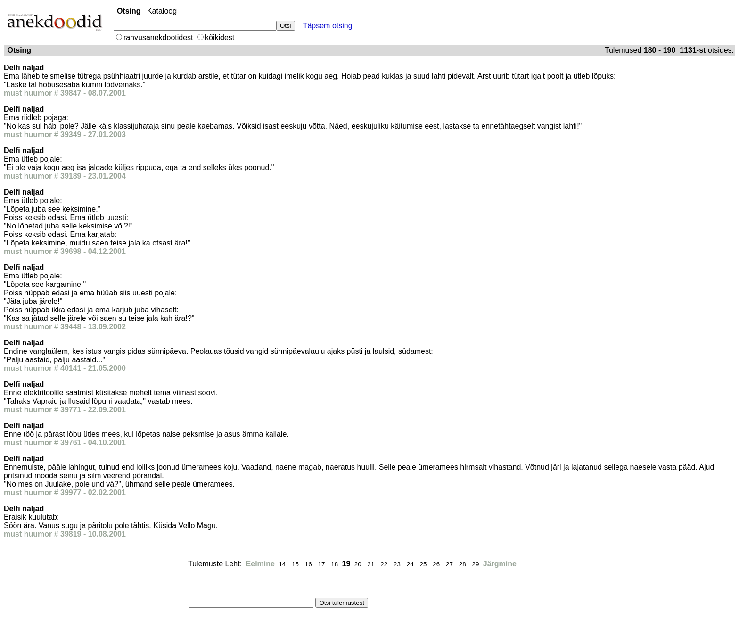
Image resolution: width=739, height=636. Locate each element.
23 (397, 564)
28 (462, 564)
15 (295, 564)
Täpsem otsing (328, 26)
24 (410, 564)
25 (423, 564)
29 (475, 564)
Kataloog (162, 11)
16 (308, 564)
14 (282, 564)
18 (334, 564)
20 (357, 564)
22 (383, 564)
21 (371, 564)
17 (321, 564)
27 (449, 564)
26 (436, 564)
